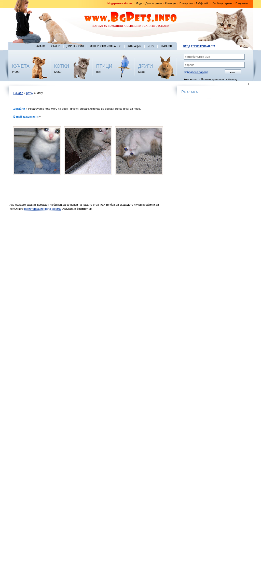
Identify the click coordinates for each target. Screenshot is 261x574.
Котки (29, 92)
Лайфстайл (202, 3)
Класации (134, 46)
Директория (75, 46)
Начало (40, 46)
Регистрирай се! (203, 46)
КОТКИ (61, 66)
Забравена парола (196, 72)
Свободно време (222, 3)
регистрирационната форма (42, 208)
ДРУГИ (145, 66)
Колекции (170, 3)
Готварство (186, 3)
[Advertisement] (89, 255)
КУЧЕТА (21, 66)
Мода (139, 3)
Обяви (55, 46)
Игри (151, 46)
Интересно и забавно (105, 46)
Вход (186, 46)
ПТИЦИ (104, 66)
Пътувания (242, 3)
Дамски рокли (153, 3)
